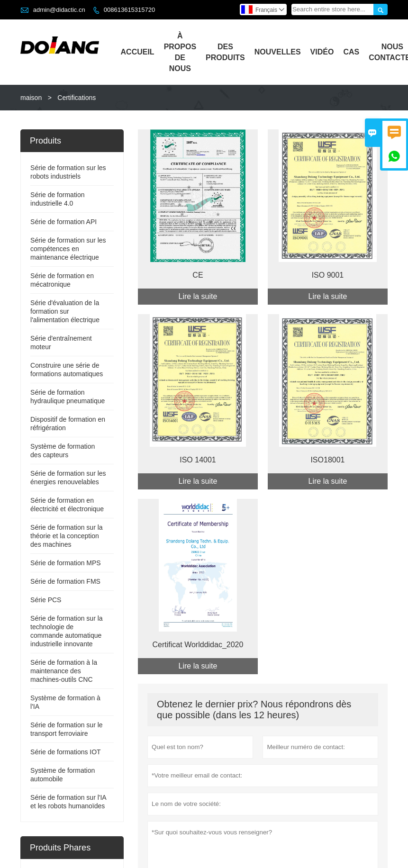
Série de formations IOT (65, 752)
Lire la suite (198, 296)
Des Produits (225, 52)
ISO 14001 (198, 460)
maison (31, 97)
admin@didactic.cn (59, 9)
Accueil (137, 52)
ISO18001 (327, 460)
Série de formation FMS (65, 581)
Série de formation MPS (65, 563)
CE (197, 275)
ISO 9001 (328, 275)
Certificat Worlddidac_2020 (198, 645)
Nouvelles (277, 52)
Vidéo (322, 52)
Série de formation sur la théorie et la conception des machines (66, 536)
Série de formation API (63, 222)
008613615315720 (129, 9)
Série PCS (45, 600)
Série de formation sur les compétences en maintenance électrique (68, 248)
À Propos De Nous (180, 52)
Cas (351, 52)
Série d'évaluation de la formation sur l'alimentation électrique (65, 311)
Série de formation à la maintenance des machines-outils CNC (63, 671)
